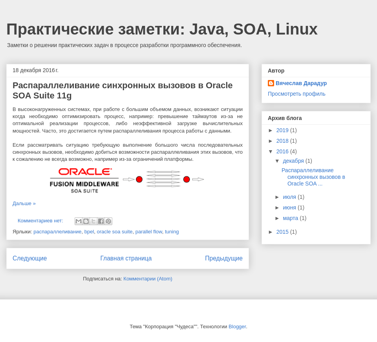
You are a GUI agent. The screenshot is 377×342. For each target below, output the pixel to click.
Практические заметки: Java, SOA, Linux (162, 29)
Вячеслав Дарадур (301, 83)
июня (290, 207)
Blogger (237, 326)
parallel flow (148, 232)
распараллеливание (57, 232)
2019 (283, 130)
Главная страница (126, 258)
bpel (89, 232)
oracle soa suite (115, 232)
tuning (172, 232)
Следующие (30, 258)
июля (290, 197)
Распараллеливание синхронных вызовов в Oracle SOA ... (313, 177)
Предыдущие (224, 258)
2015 (283, 232)
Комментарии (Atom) (147, 279)
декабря (294, 161)
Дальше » (24, 203)
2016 (283, 151)
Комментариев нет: (41, 221)
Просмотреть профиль (297, 94)
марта (291, 218)
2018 (283, 141)
